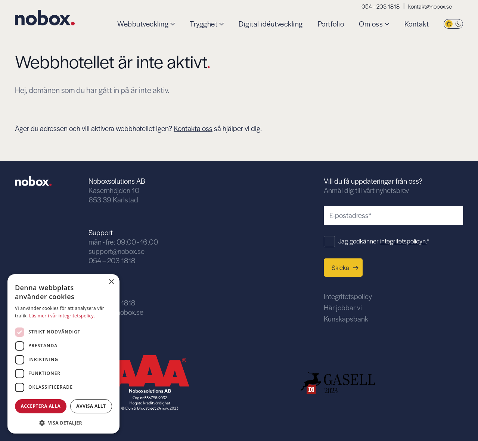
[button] (63, 422)
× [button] (111, 282)
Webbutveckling (142, 24)
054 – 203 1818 (380, 6)
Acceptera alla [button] (41, 406)
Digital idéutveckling (271, 24)
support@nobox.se (117, 251)
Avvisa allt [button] (91, 406)
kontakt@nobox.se (430, 6)
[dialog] (63, 354)
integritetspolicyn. (403, 240)
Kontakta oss (193, 128)
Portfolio (331, 24)
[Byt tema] (453, 24)
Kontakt (416, 24)
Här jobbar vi (343, 307)
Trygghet (203, 24)
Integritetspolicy (348, 296)
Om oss (371, 24)
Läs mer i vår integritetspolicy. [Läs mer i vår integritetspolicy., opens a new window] (62, 316)
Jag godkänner (383, 240)
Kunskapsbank (346, 318)
